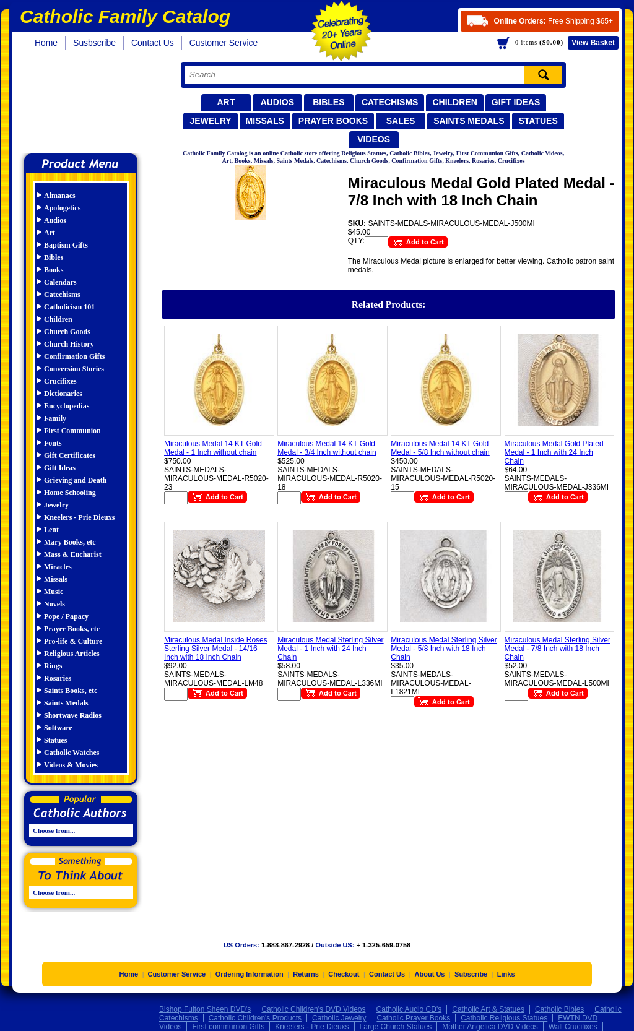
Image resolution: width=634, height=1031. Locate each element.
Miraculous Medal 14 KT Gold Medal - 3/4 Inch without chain (326, 448)
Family (55, 418)
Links (506, 974)
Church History (69, 344)
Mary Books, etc (70, 542)
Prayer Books (333, 121)
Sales (400, 121)
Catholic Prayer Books (413, 1018)
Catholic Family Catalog (86, 104)
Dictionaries (63, 393)
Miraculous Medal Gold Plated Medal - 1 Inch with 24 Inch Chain (554, 452)
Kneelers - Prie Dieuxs (79, 517)
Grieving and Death (75, 480)
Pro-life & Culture (73, 641)
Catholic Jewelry (339, 1018)
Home (46, 43)
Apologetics (62, 208)
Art (226, 102)
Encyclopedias (66, 406)
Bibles (328, 102)
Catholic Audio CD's (409, 1009)
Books (53, 269)
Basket (593, 42)
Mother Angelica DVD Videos (490, 1026)
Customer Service (223, 43)
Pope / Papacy (66, 616)
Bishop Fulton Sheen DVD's (205, 1009)
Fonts (53, 443)
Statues (537, 121)
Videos (373, 139)
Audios (277, 102)
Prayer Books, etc (72, 628)
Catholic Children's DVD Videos (313, 1009)
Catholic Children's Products (255, 1018)
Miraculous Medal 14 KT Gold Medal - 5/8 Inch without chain (440, 448)
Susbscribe (94, 43)
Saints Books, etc (70, 690)
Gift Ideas (516, 102)
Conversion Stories (74, 369)
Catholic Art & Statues (488, 1009)
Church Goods (67, 331)
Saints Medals (468, 121)
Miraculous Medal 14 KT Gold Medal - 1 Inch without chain (213, 448)
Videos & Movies (71, 765)
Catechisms (390, 102)
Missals (265, 121)
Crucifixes (60, 381)
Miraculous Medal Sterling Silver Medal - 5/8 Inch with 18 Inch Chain (444, 649)
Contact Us (152, 43)
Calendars (60, 282)
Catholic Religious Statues (504, 1018)
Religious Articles (72, 653)
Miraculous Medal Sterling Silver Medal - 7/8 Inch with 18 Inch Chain (557, 649)
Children (454, 102)
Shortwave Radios (73, 715)
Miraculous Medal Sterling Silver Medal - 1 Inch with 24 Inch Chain (330, 649)
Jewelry (210, 121)
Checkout (343, 974)
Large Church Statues (396, 1026)
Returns (306, 974)
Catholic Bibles (559, 1009)
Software (58, 727)
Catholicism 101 (69, 307)
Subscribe (470, 974)
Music (53, 591)
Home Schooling (70, 492)
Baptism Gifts (66, 245)
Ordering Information (249, 974)
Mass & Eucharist (73, 554)
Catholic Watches (71, 752)
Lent (51, 529)
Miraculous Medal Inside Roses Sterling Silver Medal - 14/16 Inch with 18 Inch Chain (215, 649)
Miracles (58, 567)
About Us (430, 974)
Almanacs (60, 195)
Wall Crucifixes (573, 1026)
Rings (53, 666)
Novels (54, 604)
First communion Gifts (228, 1026)
